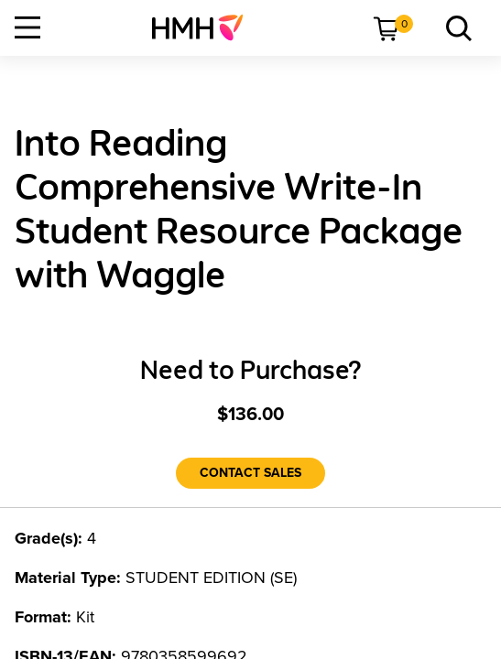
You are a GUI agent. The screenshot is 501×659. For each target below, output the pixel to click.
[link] (204, 27)
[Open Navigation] (27, 27)
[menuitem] (204, 27)
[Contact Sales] (250, 473)
